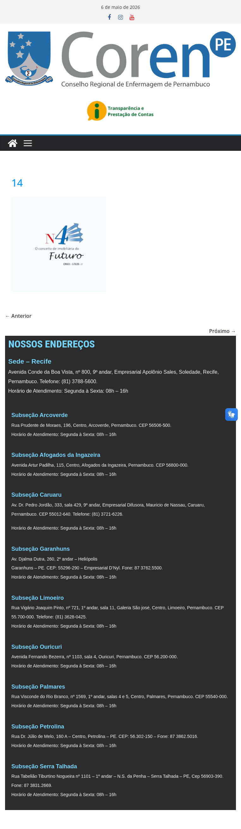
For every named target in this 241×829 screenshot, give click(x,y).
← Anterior (18, 315)
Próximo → (222, 331)
